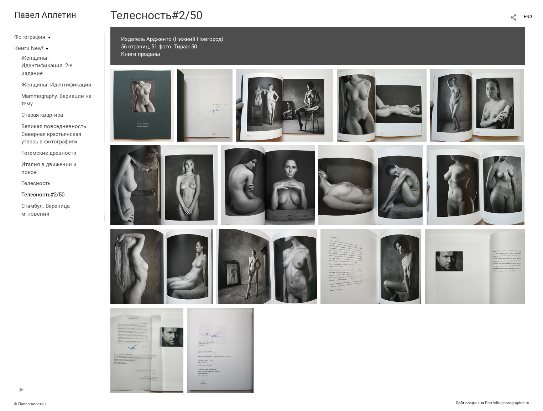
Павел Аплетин (45, 15)
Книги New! (28, 48)
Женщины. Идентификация (56, 84)
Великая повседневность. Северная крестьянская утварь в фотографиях (54, 134)
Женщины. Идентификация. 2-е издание (46, 66)
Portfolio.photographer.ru (507, 403)
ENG (528, 16)
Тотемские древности (49, 153)
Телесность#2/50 (42, 194)
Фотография (29, 37)
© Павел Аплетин (30, 404)
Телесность (36, 183)
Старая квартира (42, 115)
